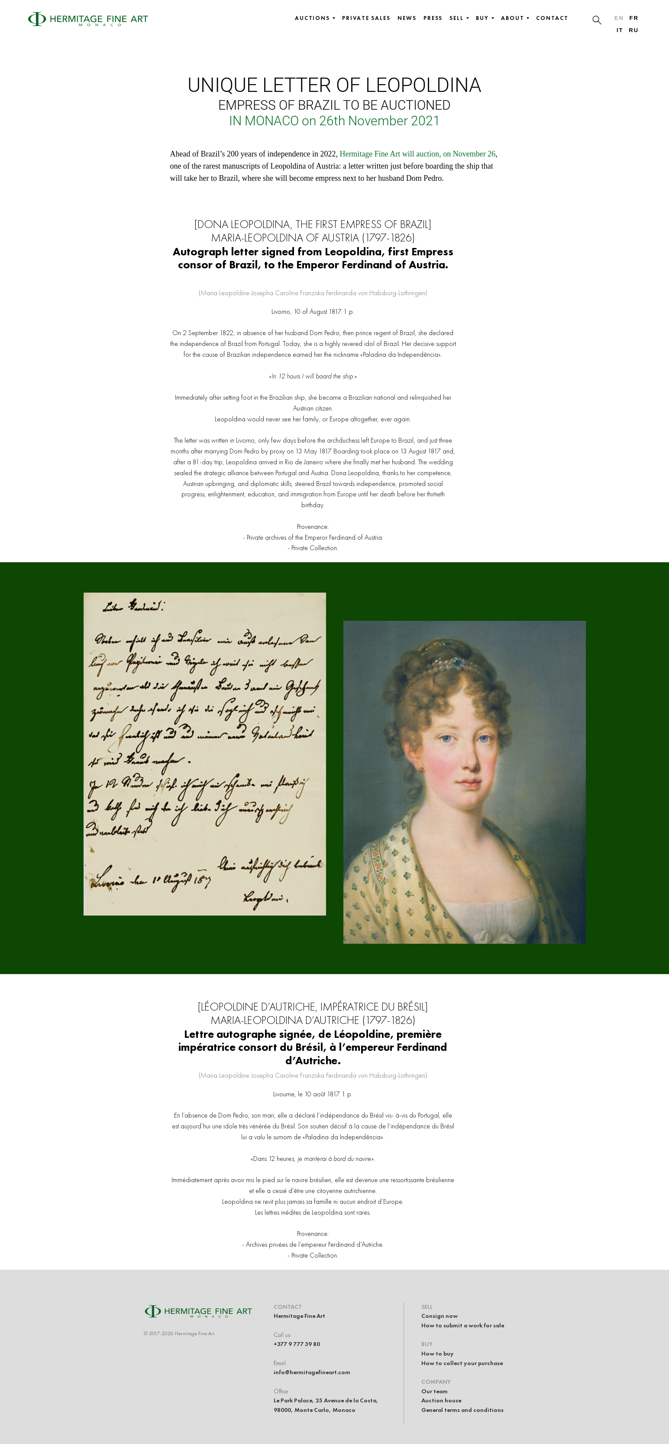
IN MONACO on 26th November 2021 (334, 120)
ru (634, 30)
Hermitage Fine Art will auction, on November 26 (417, 154)
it (620, 30)
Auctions (315, 18)
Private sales (366, 18)
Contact (552, 18)
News (407, 18)
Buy (485, 18)
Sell (459, 18)
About (515, 18)
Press (433, 18)
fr (634, 18)
